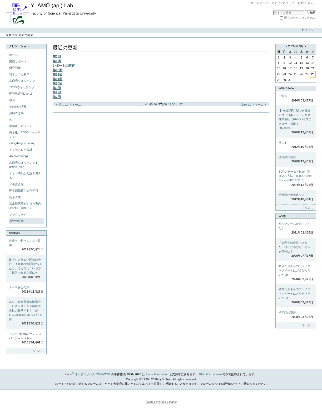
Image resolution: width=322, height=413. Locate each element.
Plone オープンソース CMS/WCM (87, 374)
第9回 (57, 88)
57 (181, 104)
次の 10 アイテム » (253, 104)
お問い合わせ (306, 2)
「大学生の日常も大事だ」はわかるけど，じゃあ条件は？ (296, 249)
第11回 (58, 79)
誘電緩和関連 (296, 160)
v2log (282, 215)
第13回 (58, 70)
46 (155, 104)
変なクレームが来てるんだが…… (296, 228)
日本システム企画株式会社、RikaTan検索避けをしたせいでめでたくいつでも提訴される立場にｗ (26, 268)
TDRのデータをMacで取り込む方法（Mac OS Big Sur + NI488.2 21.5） (296, 178)
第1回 (57, 61)
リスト (296, 145)
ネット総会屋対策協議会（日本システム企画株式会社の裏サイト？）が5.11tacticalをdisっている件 (26, 313)
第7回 (57, 97)
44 (146, 104)
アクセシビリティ (282, 2)
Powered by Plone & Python (161, 401)
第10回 (58, 83)
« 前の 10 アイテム (68, 104)
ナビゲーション (19, 46)
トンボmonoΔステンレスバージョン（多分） (26, 338)
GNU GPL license (210, 374)
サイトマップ (259, 2)
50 (173, 104)
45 (151, 104)
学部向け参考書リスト (296, 197)
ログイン (307, 30)
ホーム (13, 54)
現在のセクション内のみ (300, 17)
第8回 (57, 92)
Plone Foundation (157, 374)
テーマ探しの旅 (26, 290)
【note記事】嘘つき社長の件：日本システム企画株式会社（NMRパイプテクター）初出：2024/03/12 (296, 121)
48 (165, 104)
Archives (14, 232)
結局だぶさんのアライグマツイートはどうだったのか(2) (296, 272)
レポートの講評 (64, 65)
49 (169, 104)
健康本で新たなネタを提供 (26, 245)
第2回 (57, 57)
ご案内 (296, 98)
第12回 (58, 74)
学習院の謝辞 (296, 315)
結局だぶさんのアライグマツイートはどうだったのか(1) (296, 296)
